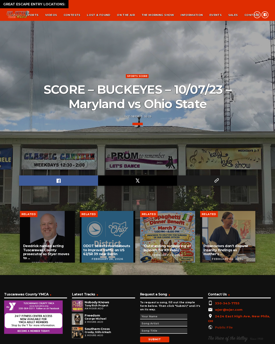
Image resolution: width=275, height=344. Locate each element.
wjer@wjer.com (229, 316)
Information (192, 15)
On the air (126, 15)
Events (215, 15)
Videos (51, 15)
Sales (233, 15)
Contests (72, 15)
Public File (224, 334)
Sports (32, 15)
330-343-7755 (227, 309)
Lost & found (98, 15)
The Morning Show (158, 15)
